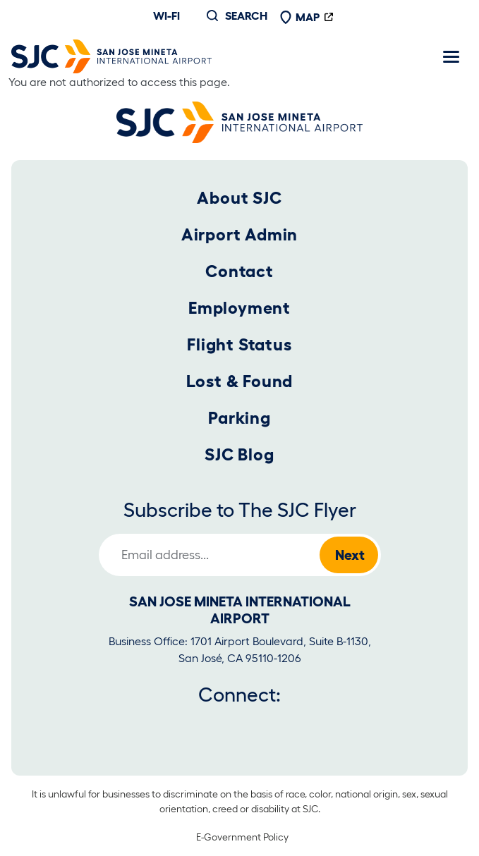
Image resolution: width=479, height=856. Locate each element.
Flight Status (239, 344)
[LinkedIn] (357, 727)
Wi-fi (166, 15)
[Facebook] (122, 727)
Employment (239, 307)
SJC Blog (239, 454)
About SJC (239, 197)
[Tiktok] (310, 727)
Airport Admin (239, 234)
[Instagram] (263, 727)
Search (246, 15)
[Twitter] (168, 727)
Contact (239, 271)
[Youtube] (216, 727)
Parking (239, 417)
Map (300, 17)
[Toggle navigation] (451, 56)
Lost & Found (239, 381)
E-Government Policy (242, 837)
